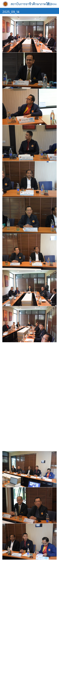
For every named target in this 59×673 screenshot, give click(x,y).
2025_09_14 (10, 11)
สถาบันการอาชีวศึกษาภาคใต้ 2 (31, 4)
